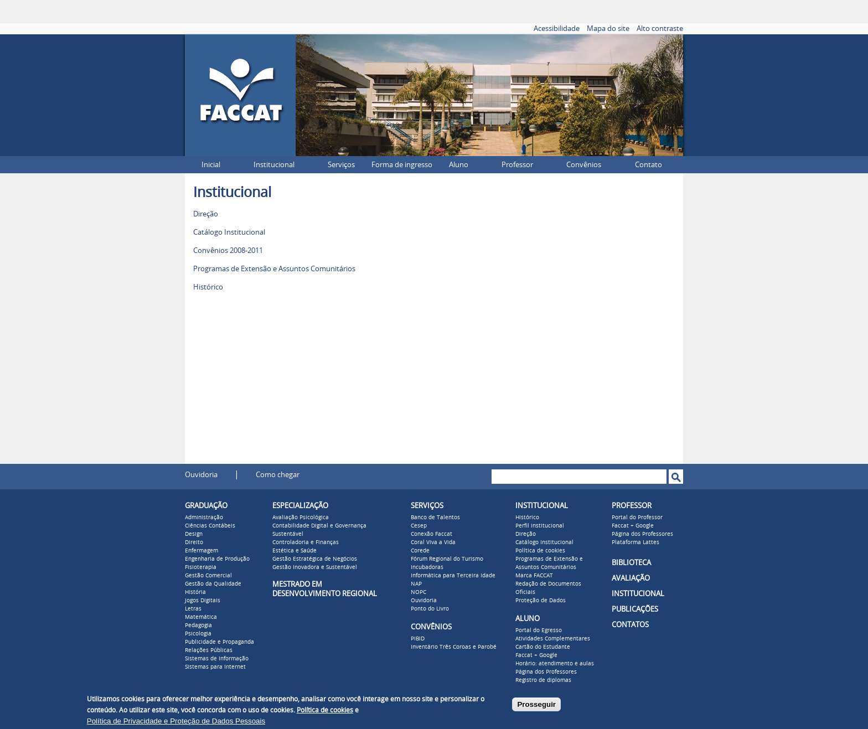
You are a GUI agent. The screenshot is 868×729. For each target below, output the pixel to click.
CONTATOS (630, 625)
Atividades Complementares (552, 638)
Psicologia (198, 633)
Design (194, 534)
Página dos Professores (546, 672)
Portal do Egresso (538, 630)
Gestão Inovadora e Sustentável (314, 567)
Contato (648, 165)
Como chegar (277, 475)
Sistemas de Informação (217, 658)
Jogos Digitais (202, 600)
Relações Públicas (208, 650)
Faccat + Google (536, 655)
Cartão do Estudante (542, 647)
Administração (204, 517)
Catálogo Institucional (229, 232)
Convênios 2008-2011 (228, 250)
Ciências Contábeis (210, 526)
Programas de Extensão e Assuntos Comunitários (274, 269)
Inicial (211, 165)
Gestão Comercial (208, 575)
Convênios (583, 165)
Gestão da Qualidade (213, 584)
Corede (420, 550)
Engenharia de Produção (217, 559)
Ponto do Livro (430, 609)
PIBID (418, 638)
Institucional (274, 165)
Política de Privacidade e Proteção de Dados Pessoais (176, 721)
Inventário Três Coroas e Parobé (454, 647)
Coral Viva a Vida (433, 542)
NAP (416, 584)
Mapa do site (608, 28)
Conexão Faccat (431, 534)
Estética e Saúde (294, 550)
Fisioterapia (200, 567)
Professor (517, 165)
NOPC (418, 592)
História (195, 592)
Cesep (419, 526)
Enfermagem (201, 550)
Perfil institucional (539, 526)
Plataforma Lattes (635, 542)
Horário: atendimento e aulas (554, 663)
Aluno (458, 165)
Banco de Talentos (435, 517)
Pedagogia (198, 625)
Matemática (201, 617)
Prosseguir (536, 704)
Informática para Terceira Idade (453, 575)
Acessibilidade (557, 28)
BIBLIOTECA (631, 563)
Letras (193, 609)
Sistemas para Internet (215, 667)
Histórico (208, 287)
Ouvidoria (201, 475)
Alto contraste (660, 28)
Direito (194, 542)
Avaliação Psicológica (300, 517)
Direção (205, 214)
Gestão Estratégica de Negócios (314, 559)
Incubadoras (427, 567)
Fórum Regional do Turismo (447, 559)
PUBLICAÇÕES (635, 609)
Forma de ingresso (401, 165)
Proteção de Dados (540, 600)
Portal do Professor (637, 517)
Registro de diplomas (543, 680)
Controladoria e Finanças (305, 542)
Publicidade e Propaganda (219, 642)
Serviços (341, 165)
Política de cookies (540, 550)
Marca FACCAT (534, 575)
